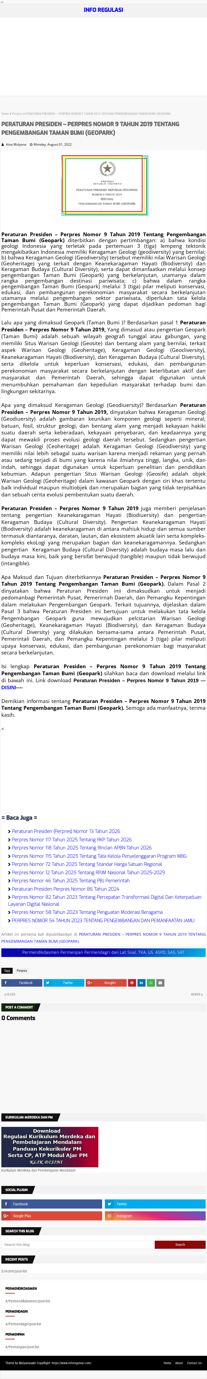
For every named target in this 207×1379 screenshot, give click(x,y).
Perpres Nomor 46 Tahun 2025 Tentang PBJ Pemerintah (71, 881)
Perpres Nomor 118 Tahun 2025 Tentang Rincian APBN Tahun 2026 (82, 848)
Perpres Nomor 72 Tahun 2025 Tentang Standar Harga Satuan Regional (87, 864)
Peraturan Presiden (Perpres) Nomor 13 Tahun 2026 (66, 831)
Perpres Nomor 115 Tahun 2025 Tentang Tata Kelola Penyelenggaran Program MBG (99, 856)
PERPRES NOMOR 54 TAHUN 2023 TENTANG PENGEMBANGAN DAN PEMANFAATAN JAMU (103, 921)
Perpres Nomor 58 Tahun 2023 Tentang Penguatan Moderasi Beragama (87, 912)
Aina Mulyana (16, 144)
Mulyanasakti (27, 1363)
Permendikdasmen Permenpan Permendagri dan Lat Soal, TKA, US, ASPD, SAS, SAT (103, 952)
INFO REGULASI (103, 10)
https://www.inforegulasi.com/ (71, 1363)
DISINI (8, 687)
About (179, 1363)
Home (5, 114)
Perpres (17, 114)
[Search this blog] (78, 1245)
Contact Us (194, 1363)
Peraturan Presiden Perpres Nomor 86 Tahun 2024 (65, 889)
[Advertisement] (103, 58)
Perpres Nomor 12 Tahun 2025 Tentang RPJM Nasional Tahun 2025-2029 (88, 873)
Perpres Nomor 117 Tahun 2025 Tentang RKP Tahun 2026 (72, 840)
